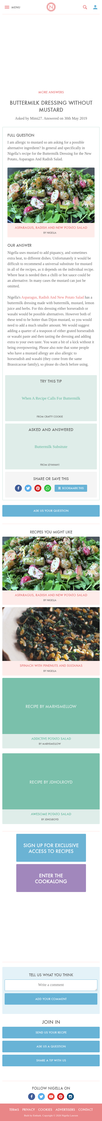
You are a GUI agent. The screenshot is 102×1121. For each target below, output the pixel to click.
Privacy (28, 1110)
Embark (37, 1115)
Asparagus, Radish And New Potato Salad (52, 297)
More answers (51, 92)
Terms (14, 1110)
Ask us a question (51, 1046)
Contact (85, 1110)
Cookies (45, 1110)
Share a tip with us (51, 1060)
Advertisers (65, 1110)
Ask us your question (51, 511)
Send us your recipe (51, 1032)
